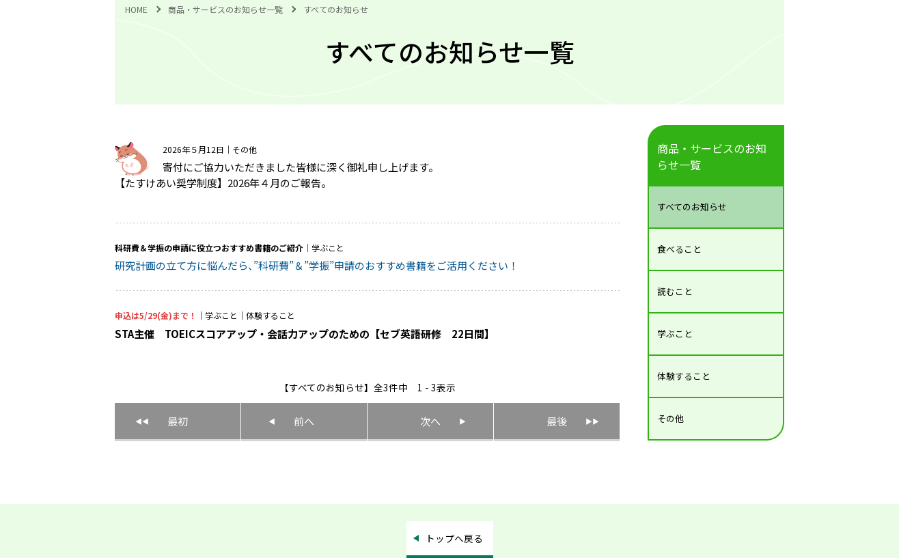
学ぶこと (675, 333)
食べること (679, 248)
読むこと (675, 291)
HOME (136, 9)
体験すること (683, 375)
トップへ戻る (454, 538)
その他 (670, 418)
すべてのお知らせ (692, 206)
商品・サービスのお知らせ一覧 (225, 9)
